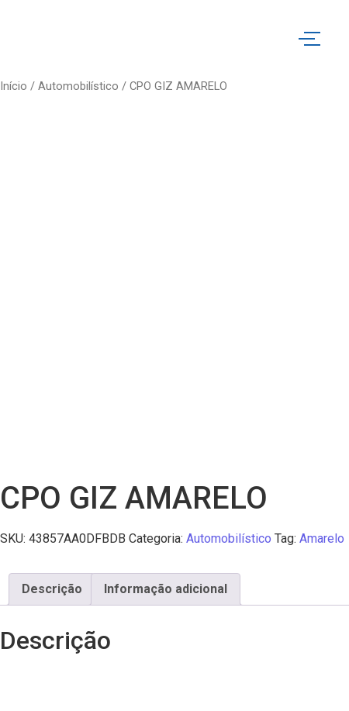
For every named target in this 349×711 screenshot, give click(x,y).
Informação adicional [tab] (165, 589)
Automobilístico (78, 86)
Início (13, 86)
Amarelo (321, 538)
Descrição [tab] (52, 589)
